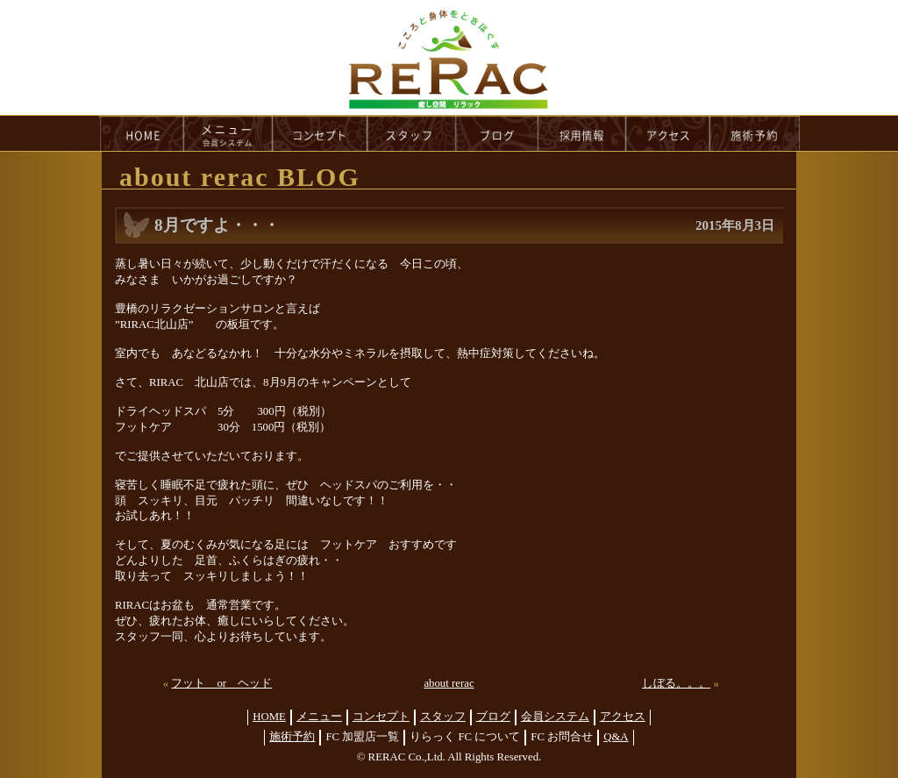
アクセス (622, 716)
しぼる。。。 (676, 683)
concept (320, 133)
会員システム (555, 716)
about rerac (449, 683)
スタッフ (443, 716)
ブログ (493, 716)
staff (411, 133)
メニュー (319, 716)
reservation (755, 133)
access (668, 133)
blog (497, 133)
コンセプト (381, 716)
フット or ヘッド (221, 683)
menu (228, 133)
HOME (141, 133)
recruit (582, 133)
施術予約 (292, 737)
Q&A (615, 737)
